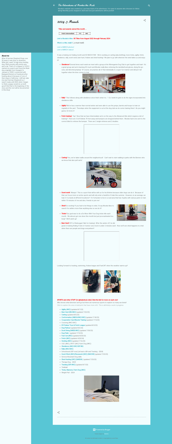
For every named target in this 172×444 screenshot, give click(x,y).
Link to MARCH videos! (65, 50)
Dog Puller (65, 333)
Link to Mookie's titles (65, 39)
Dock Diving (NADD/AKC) (70, 330)
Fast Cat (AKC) (67, 336)
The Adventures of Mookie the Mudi (76, 5)
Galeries (106, 434)
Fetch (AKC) (66, 338)
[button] (144, 20)
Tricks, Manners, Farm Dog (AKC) (73, 370)
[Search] (149, 6)
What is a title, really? (64, 43)
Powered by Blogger (101, 430)
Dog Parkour (66, 328)
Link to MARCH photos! (66, 47)
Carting (64, 315)
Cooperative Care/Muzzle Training (74, 320)
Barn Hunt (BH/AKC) (69, 312)
